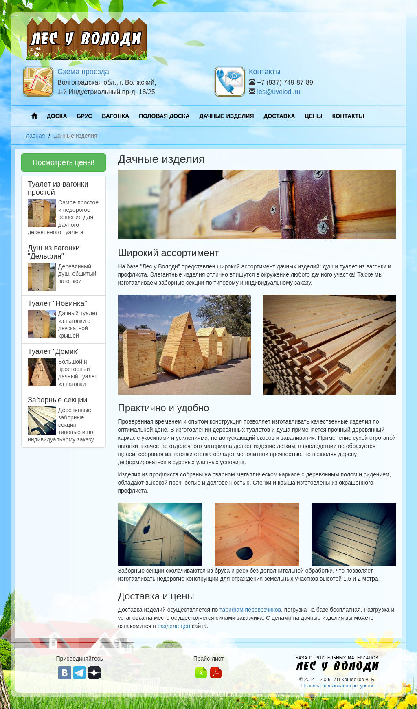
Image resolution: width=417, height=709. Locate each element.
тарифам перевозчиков (250, 609)
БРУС (84, 116)
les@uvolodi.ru (278, 91)
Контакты (265, 72)
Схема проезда (83, 72)
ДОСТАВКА (279, 116)
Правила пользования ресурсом (337, 686)
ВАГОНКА (115, 116)
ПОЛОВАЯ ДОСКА (164, 116)
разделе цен (174, 626)
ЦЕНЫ (313, 116)
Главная (34, 135)
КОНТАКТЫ (348, 116)
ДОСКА (57, 116)
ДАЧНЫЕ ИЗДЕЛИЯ (227, 116)
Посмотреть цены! (63, 162)
